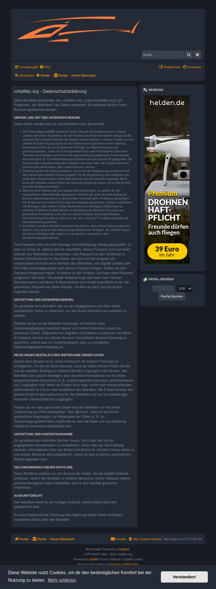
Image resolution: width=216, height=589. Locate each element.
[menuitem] (45, 67)
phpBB (93, 559)
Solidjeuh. (124, 549)
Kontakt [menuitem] (118, 539)
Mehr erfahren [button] (62, 580)
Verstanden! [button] (184, 577)
